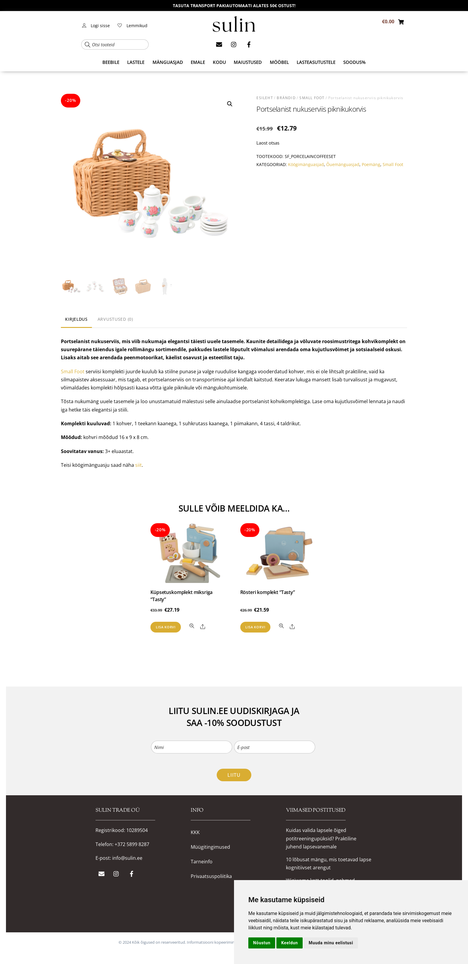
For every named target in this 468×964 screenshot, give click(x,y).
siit (138, 465)
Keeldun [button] (289, 942)
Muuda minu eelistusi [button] (331, 942)
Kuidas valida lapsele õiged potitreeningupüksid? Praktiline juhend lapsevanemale (321, 838)
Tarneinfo (202, 862)
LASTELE (135, 62)
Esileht (264, 97)
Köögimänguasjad (306, 164)
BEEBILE (110, 62)
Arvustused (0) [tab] (115, 319)
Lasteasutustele (316, 62)
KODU (219, 62)
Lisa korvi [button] (166, 627)
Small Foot (311, 97)
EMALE (198, 62)
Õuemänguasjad (342, 164)
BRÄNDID (286, 97)
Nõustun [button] (261, 942)
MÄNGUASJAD (168, 62)
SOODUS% (354, 62)
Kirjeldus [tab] (76, 319)
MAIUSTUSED (248, 62)
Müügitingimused (210, 847)
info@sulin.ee (127, 858)
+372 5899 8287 (132, 844)
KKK (195, 832)
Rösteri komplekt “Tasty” (267, 592)
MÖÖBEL (279, 62)
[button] (229, 104)
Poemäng (371, 164)
